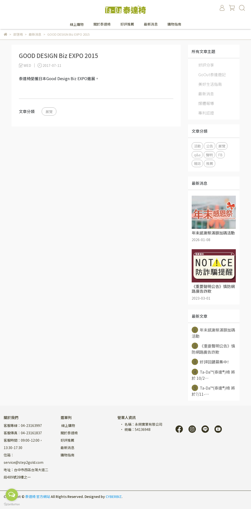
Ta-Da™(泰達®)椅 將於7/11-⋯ (213, 391)
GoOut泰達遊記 (212, 74)
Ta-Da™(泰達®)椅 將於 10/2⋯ (213, 375)
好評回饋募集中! (210, 362)
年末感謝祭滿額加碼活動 (213, 333)
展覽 (49, 111)
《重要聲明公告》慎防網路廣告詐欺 (213, 349)
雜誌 (197, 163)
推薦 (209, 163)
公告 (209, 145)
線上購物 (68, 425)
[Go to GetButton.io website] (12, 504)
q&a (197, 154)
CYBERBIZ (114, 496)
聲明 (209, 154)
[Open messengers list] (12, 495)
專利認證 (206, 113)
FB (220, 154)
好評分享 (206, 65)
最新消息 (206, 94)
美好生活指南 (210, 84)
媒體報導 (206, 103)
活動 (197, 145)
